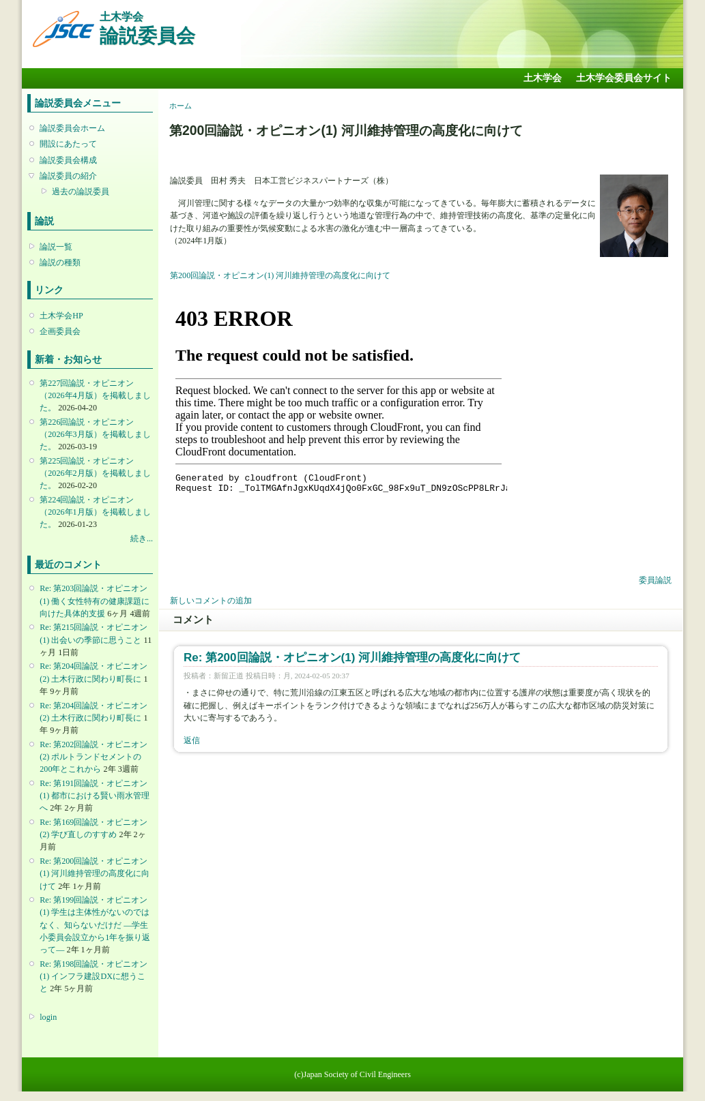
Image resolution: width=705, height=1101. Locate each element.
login (48, 1017)
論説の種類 (60, 262)
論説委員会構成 (68, 160)
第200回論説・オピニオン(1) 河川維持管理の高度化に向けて (280, 275)
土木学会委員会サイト (624, 78)
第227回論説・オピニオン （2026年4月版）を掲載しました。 (95, 395)
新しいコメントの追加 (211, 600)
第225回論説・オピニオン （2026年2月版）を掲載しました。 (95, 473)
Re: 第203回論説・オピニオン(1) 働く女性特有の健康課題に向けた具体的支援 (94, 601)
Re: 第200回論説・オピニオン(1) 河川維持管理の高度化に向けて (94, 873)
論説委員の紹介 (68, 176)
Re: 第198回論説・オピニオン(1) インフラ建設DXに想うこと (93, 976)
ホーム (180, 106)
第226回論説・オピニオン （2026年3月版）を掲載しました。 (95, 434)
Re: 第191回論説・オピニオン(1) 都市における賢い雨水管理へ (94, 796)
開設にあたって (68, 144)
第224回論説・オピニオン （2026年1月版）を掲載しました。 (95, 512)
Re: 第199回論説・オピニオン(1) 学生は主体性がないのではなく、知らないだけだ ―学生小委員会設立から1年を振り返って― (95, 924)
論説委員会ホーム (72, 128)
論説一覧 (56, 247)
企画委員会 (60, 331)
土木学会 (542, 78)
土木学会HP (61, 315)
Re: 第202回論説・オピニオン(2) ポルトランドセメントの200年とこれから (93, 757)
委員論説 (655, 580)
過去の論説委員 (80, 191)
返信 (192, 740)
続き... (141, 538)
